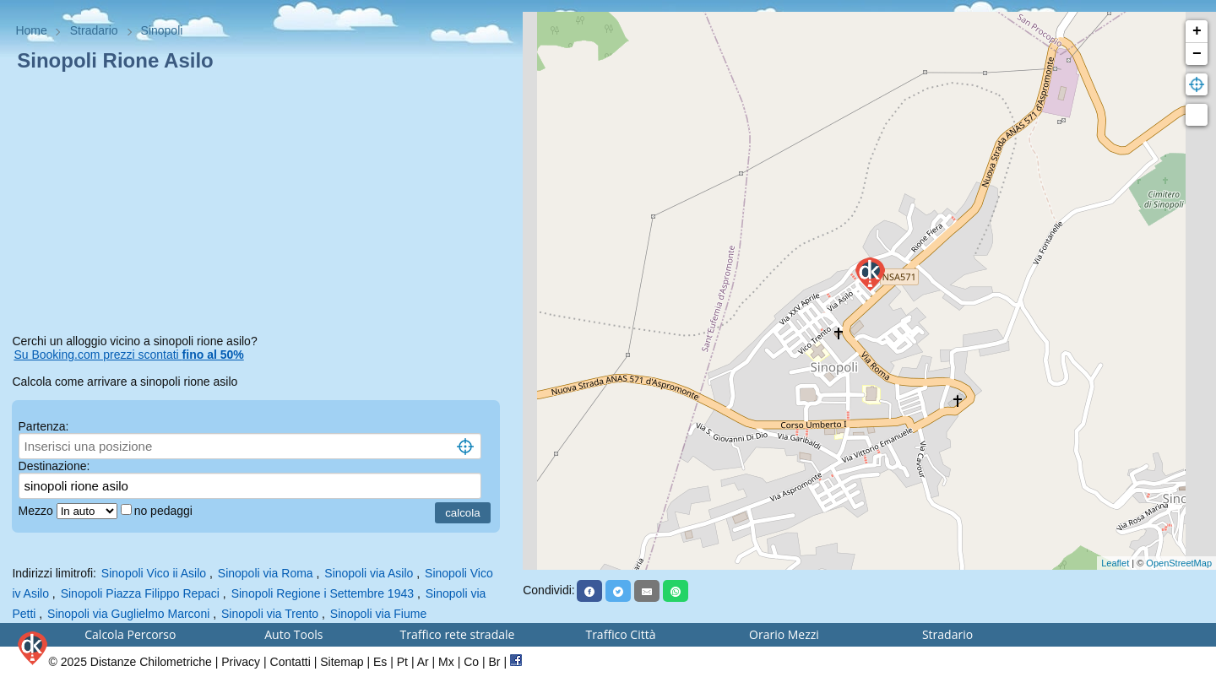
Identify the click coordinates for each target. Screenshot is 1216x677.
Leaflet (1115, 563)
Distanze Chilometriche (151, 662)
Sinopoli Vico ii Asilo (153, 573)
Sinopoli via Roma (265, 573)
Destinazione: (54, 466)
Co (471, 662)
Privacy (240, 662)
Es (380, 662)
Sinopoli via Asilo (368, 573)
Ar (423, 662)
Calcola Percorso (130, 634)
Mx (446, 662)
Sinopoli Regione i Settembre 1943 (322, 593)
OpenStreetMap (1179, 563)
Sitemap (341, 662)
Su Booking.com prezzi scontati (128, 354)
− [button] (1197, 54)
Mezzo (38, 510)
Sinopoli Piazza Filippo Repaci (140, 593)
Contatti (290, 662)
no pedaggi (165, 510)
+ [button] (1197, 31)
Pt (402, 662)
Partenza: (44, 426)
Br (495, 662)
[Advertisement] (261, 206)
